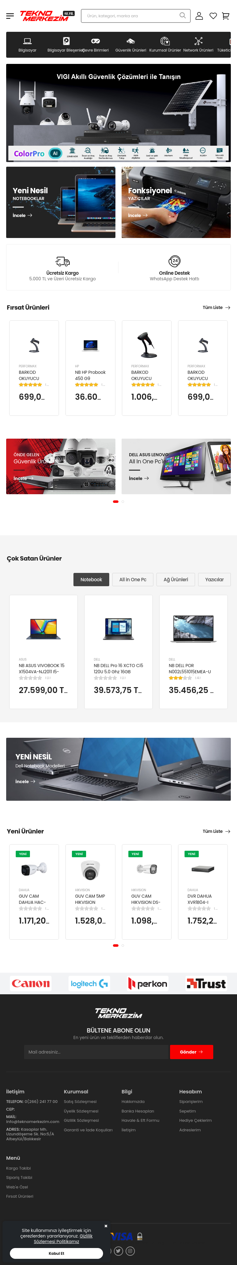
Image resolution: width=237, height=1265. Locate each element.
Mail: (11, 1117)
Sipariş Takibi (19, 1177)
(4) (198, 678)
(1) (47, 384)
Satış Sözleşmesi (80, 1101)
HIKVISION (82, 890)
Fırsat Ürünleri (19, 1196)
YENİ (23, 853)
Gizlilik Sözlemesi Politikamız (63, 1239)
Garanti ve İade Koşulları (88, 1130)
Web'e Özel (17, 1187)
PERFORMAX (28, 366)
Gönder (191, 1052)
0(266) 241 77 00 (41, 1101)
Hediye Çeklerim (195, 1120)
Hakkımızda (133, 1101)
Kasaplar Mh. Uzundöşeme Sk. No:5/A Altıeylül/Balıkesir (30, 1134)
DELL (97, 659)
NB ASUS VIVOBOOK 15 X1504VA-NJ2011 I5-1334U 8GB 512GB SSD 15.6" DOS (41, 674)
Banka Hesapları (138, 1111)
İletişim (129, 1130)
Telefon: (14, 1101)
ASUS (23, 659)
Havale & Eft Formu (140, 1120)
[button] (115, 501)
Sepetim (187, 1111)
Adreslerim (190, 1130)
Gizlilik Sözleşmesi (81, 1120)
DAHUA (24, 890)
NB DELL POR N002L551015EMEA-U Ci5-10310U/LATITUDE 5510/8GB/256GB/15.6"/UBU (197, 674)
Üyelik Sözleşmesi (81, 1111)
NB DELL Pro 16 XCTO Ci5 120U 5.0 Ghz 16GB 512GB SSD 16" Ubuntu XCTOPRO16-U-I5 (118, 674)
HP (77, 366)
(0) (48, 678)
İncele (19, 216)
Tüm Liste (212, 307)
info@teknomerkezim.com (32, 1122)
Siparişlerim (191, 1101)
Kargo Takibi (18, 1168)
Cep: (10, 1109)
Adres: (13, 1129)
